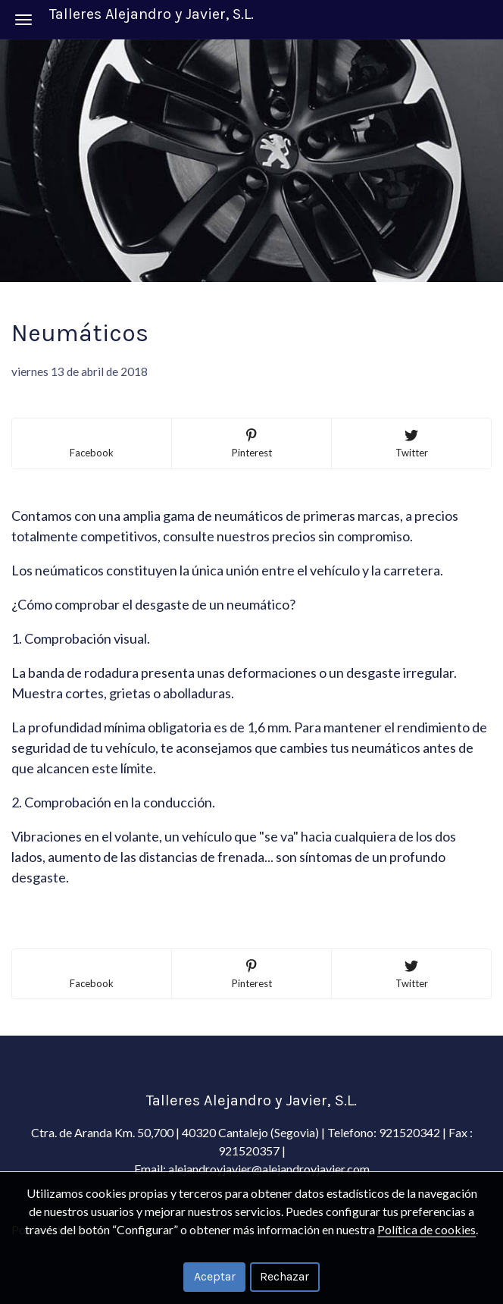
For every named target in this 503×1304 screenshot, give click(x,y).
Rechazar (284, 1276)
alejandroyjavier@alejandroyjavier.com (269, 1168)
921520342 (409, 1132)
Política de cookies (426, 1229)
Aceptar (215, 1276)
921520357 (250, 1150)
